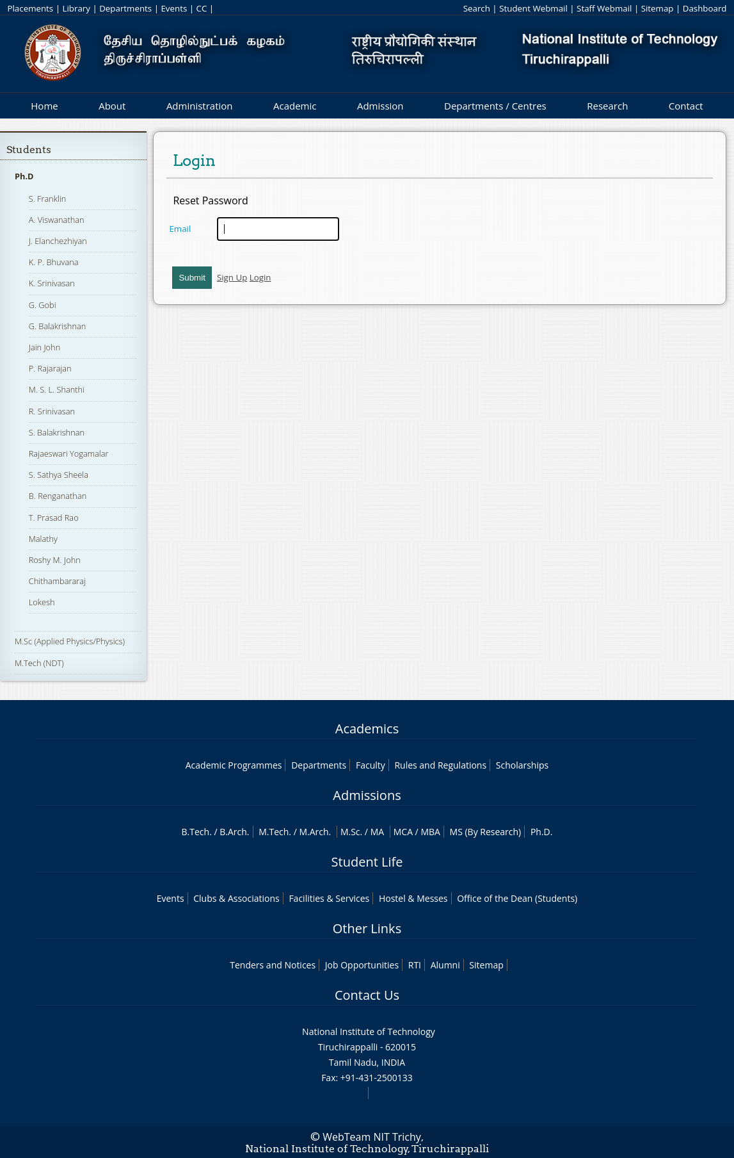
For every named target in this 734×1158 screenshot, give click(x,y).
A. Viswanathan (56, 219)
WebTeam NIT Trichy (372, 1137)
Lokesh (42, 602)
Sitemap (657, 8)
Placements (30, 8)
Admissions (367, 795)
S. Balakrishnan (56, 432)
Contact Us (367, 995)
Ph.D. (542, 832)
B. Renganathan (58, 496)
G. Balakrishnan (57, 326)
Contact (686, 105)
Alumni (445, 965)
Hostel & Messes (413, 898)
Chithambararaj (57, 581)
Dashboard (705, 8)
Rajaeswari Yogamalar (69, 453)
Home (44, 105)
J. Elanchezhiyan (58, 241)
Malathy (43, 538)
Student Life (367, 861)
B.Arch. (234, 832)
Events (174, 8)
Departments (125, 8)
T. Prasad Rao (54, 517)
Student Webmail (533, 8)
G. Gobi (42, 305)
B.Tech (196, 832)
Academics (367, 728)
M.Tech (274, 832)
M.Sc (350, 832)
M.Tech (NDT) (39, 663)
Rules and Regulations (440, 765)
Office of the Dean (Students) (517, 898)
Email (180, 228)
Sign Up (232, 277)
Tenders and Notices (272, 965)
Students (28, 149)
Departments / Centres (495, 105)
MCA (403, 832)
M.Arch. (315, 832)
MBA (430, 832)
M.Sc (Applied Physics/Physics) (70, 641)
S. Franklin (48, 198)
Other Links (367, 928)
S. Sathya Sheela (58, 474)
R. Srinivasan (52, 411)
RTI (414, 965)
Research (607, 105)
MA (377, 832)
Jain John (44, 347)
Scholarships (522, 765)
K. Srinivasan (52, 283)
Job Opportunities (362, 965)
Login (260, 277)
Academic (294, 105)
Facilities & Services (329, 898)
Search (476, 8)
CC (201, 8)
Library (76, 8)
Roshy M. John (55, 560)
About (112, 105)
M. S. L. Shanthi (56, 389)
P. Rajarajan (50, 368)
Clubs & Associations (236, 898)
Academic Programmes (234, 765)
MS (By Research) (486, 832)
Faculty (370, 765)
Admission (380, 105)
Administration (199, 105)
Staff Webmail (604, 8)
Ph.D (24, 176)
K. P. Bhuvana (54, 262)
